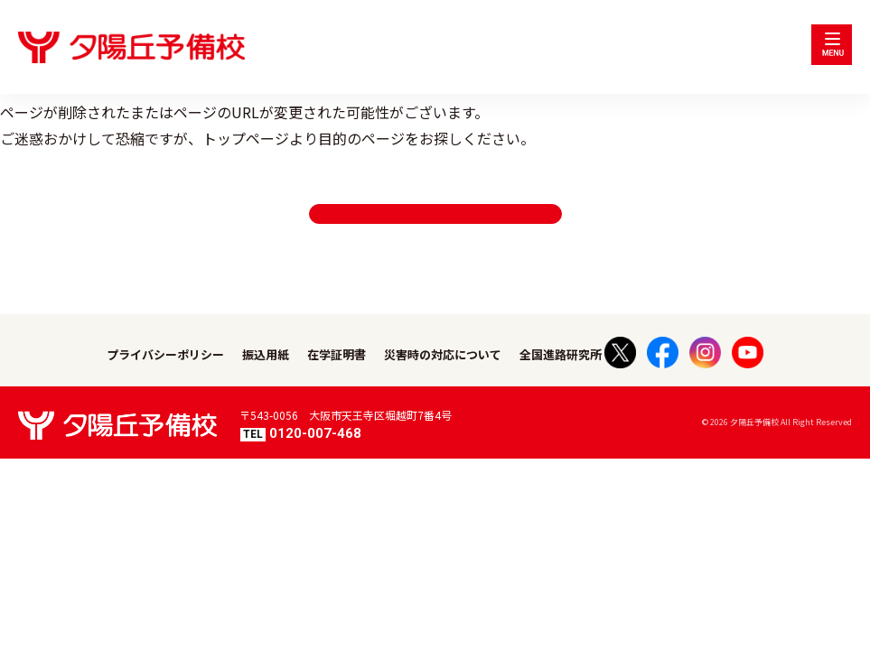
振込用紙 (265, 382)
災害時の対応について (442, 382)
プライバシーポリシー (165, 382)
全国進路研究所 (560, 382)
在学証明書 (336, 382)
